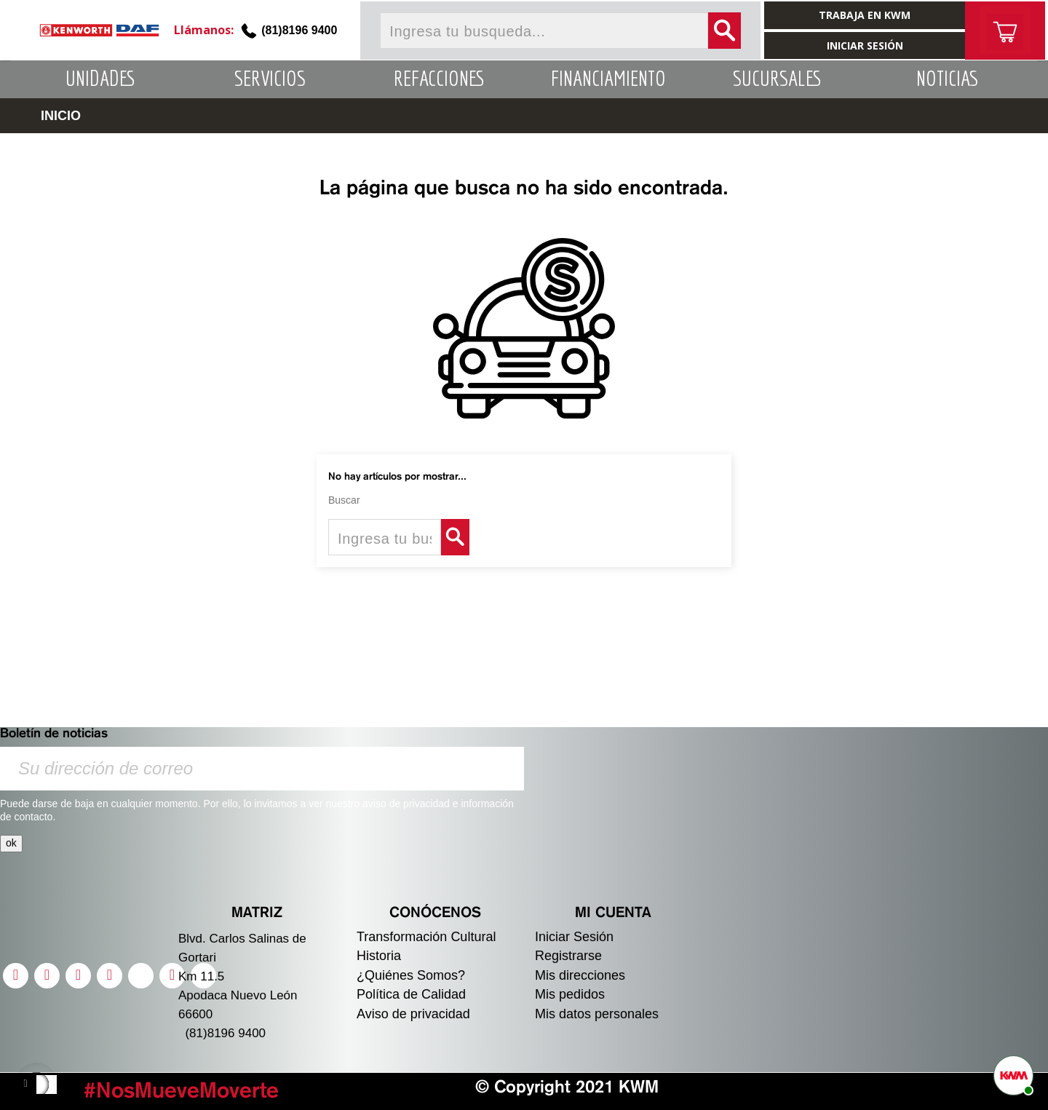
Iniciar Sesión (574, 936)
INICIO (61, 115)
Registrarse (568, 955)
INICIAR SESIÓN (865, 45)
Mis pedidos (570, 994)
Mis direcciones (580, 975)
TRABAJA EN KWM (864, 15)
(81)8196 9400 (299, 30)
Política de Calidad (411, 994)
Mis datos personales (597, 1014)
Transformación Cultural (426, 936)
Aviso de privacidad (413, 1014)
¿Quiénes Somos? (411, 975)
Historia (379, 955)
